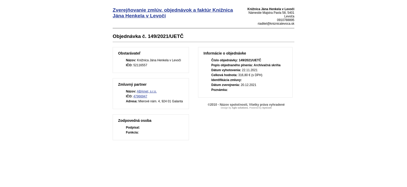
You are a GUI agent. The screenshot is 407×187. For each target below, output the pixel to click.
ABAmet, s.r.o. (147, 91)
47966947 (140, 96)
